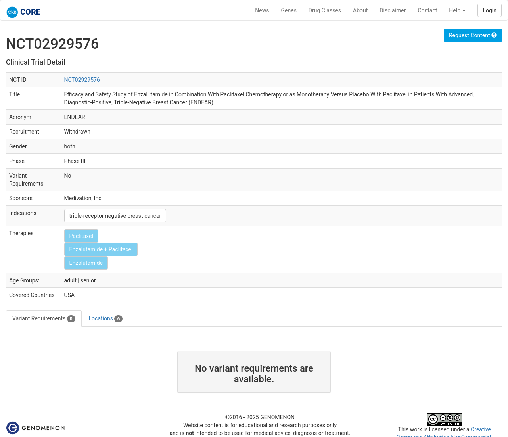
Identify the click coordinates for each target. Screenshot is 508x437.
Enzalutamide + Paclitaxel (101, 249)
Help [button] (457, 10)
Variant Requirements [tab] (43, 318)
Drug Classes (325, 10)
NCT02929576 (82, 80)
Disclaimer (393, 10)
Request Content (473, 35)
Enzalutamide (86, 263)
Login (489, 10)
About (360, 10)
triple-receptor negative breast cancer (115, 216)
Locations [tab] (106, 318)
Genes (289, 10)
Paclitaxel (81, 236)
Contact (427, 10)
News (262, 10)
